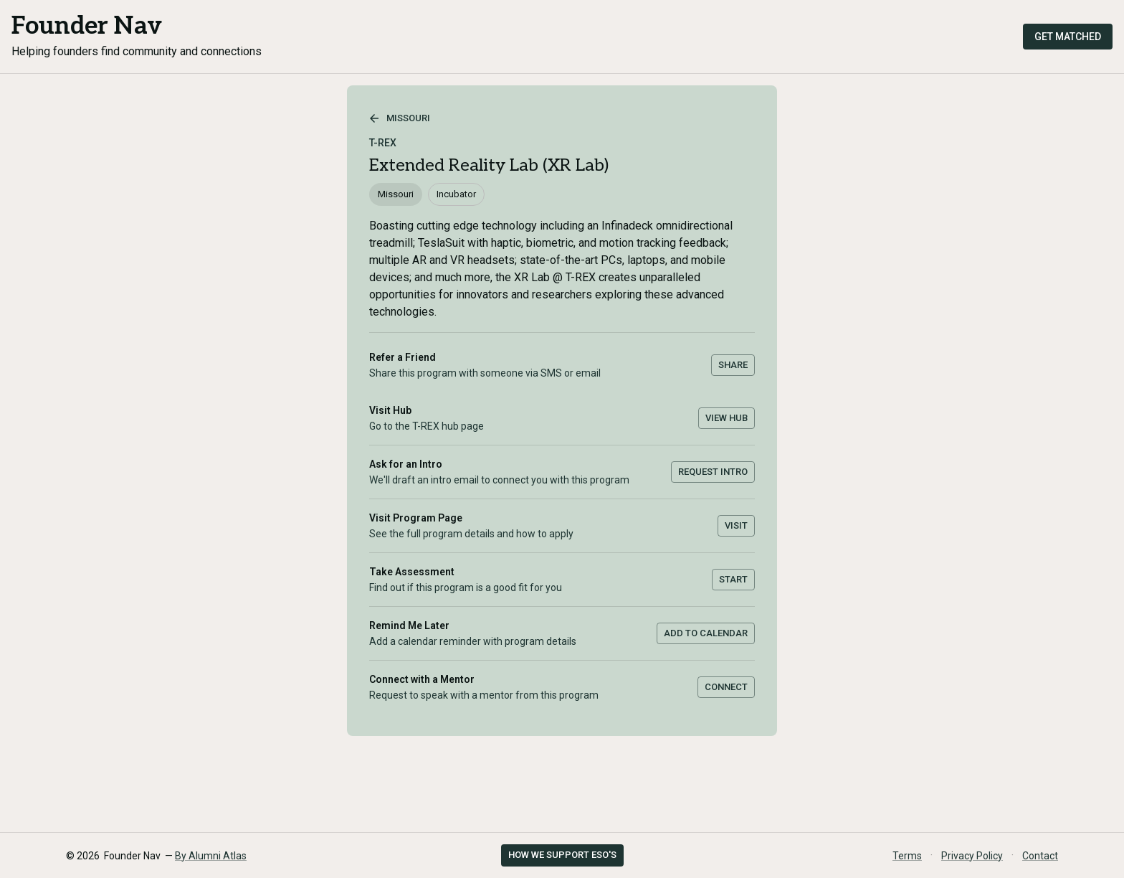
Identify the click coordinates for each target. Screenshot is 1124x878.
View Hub (726, 417)
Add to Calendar (706, 633)
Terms (907, 856)
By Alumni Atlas (211, 856)
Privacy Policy (972, 856)
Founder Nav (86, 26)
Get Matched (1067, 36)
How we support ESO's (562, 854)
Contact (1040, 856)
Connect (726, 686)
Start (733, 579)
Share (733, 364)
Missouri (399, 118)
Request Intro (713, 471)
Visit (736, 525)
